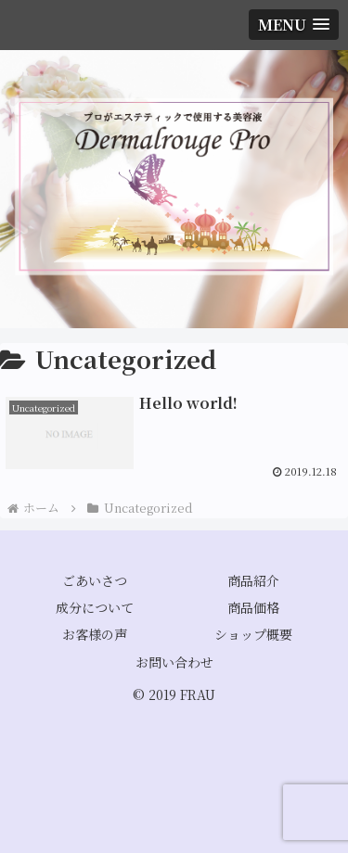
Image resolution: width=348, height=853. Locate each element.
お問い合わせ (174, 662)
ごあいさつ (94, 580)
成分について (95, 607)
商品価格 (253, 607)
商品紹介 (253, 580)
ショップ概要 (253, 634)
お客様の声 (94, 634)
